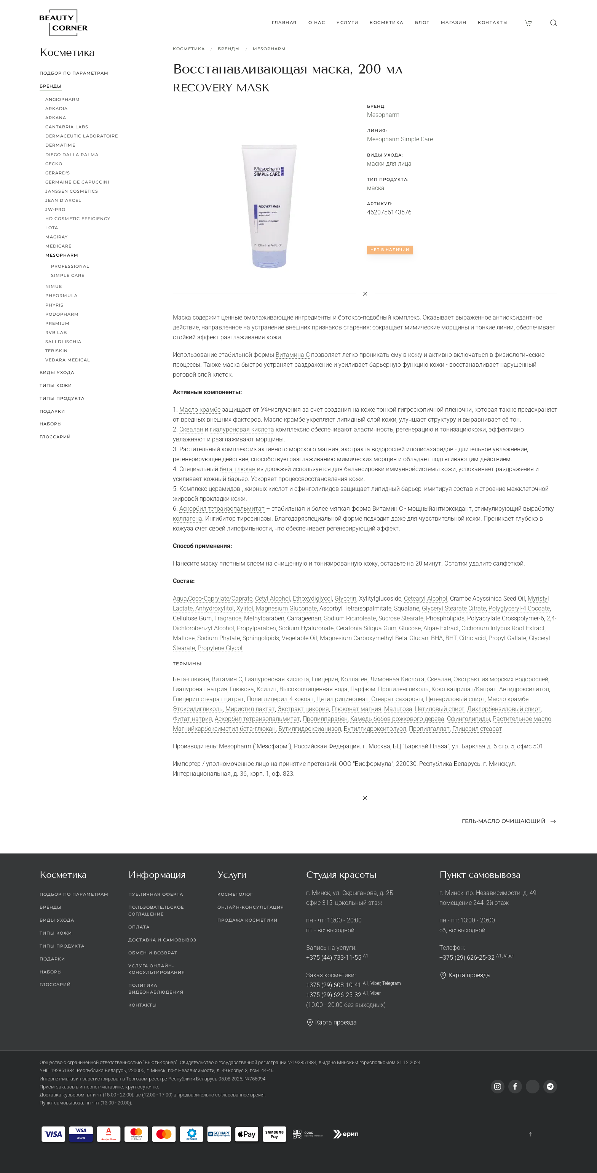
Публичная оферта (155, 894)
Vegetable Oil (299, 638)
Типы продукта (62, 398)
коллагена (187, 518)
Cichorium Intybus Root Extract (502, 628)
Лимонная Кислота (397, 679)
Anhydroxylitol (214, 608)
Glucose (410, 628)
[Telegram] (550, 1086)
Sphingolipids (261, 638)
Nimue (53, 286)
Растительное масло (522, 718)
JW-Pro (55, 209)
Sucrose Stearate (400, 618)
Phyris (54, 305)
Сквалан (191, 429)
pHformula (61, 295)
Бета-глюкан (191, 679)
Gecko (53, 163)
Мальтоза (398, 709)
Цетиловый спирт (440, 709)
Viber (375, 983)
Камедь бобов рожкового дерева (397, 718)
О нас (317, 22)
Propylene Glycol (220, 648)
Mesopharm (269, 48)
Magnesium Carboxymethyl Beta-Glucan (374, 638)
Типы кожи (56, 385)
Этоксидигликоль (198, 709)
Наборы (51, 424)
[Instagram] (497, 1086)
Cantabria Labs (66, 126)
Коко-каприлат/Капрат (463, 689)
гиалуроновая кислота (242, 429)
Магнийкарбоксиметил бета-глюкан (224, 728)
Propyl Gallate (507, 638)
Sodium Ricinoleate (350, 618)
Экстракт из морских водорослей (501, 679)
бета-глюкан (237, 469)
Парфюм (362, 689)
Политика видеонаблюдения (156, 989)
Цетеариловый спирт (455, 699)
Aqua (180, 598)
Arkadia (56, 108)
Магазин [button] (454, 22)
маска (376, 188)
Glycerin (345, 598)
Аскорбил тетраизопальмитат (222, 508)
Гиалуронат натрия (200, 689)
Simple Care (68, 275)
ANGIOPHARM (62, 99)
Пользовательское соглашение (156, 911)
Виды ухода (57, 372)
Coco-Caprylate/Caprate (220, 598)
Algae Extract (441, 628)
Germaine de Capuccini (77, 182)
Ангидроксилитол (524, 689)
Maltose (184, 638)
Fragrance (227, 618)
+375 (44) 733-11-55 (333, 957)
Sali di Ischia (63, 341)
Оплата (139, 927)
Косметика (189, 48)
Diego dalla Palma (72, 154)
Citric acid (472, 638)
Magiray (56, 237)
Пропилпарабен (325, 718)
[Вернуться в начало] (64, 23)
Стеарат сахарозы (397, 699)
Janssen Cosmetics (71, 191)
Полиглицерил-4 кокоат (280, 699)
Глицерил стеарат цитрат (208, 699)
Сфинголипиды (468, 718)
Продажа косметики (247, 920)
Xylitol (244, 608)
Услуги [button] (347, 22)
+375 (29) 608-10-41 (333, 985)
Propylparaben (256, 628)
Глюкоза (242, 689)
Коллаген (354, 679)
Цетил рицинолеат (342, 699)
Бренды (229, 48)
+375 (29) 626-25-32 (333, 995)
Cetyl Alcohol (272, 598)
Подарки (52, 411)
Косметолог (235, 894)
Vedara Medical (67, 360)
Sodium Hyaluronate (306, 628)
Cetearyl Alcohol (425, 598)
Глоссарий (55, 436)
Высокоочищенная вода (313, 689)
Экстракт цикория (303, 709)
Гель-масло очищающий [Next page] (509, 821)
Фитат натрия (192, 718)
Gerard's (57, 173)
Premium (57, 323)
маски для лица (389, 163)
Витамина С (293, 354)
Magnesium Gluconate (286, 608)
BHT (451, 638)
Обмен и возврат (152, 953)
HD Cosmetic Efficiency (77, 218)
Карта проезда (331, 1022)
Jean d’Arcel (63, 200)
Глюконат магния (357, 709)
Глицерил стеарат (477, 728)
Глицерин (325, 679)
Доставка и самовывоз (162, 940)
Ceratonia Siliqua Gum (366, 628)
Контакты (493, 22)
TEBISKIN (56, 350)
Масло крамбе (199, 409)
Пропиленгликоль (403, 689)
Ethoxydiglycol (312, 598)
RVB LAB (56, 332)
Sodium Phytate (218, 638)
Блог (422, 22)
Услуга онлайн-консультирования (156, 969)
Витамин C (227, 679)
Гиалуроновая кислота (277, 679)
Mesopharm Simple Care (400, 139)
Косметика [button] (387, 22)
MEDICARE (58, 246)
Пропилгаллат (429, 728)
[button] (553, 23)
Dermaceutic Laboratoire (81, 136)
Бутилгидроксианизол (309, 728)
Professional (70, 266)
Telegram (391, 983)
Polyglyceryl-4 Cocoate (519, 608)
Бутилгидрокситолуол (375, 728)
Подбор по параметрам (74, 73)
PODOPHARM (62, 314)
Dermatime (60, 145)
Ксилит (267, 689)
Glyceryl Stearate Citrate (454, 608)
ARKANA (55, 117)
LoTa (51, 227)
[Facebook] (515, 1086)
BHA (437, 638)
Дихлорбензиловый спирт (504, 709)
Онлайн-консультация (250, 907)
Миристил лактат (250, 709)
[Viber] (533, 1086)
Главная (284, 22)
